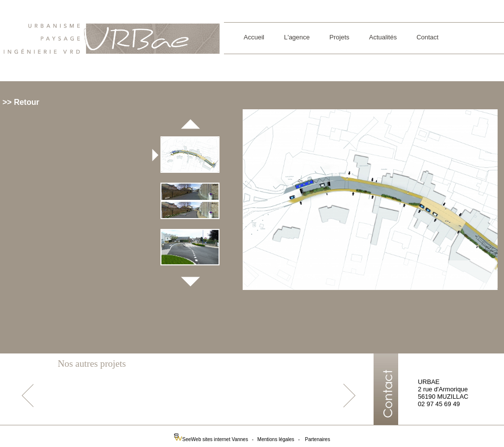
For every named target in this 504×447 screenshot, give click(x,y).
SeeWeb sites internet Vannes (211, 439)
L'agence (297, 37)
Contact (427, 37)
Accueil (254, 37)
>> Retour (20, 102)
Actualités (383, 37)
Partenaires (317, 439)
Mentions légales (275, 439)
